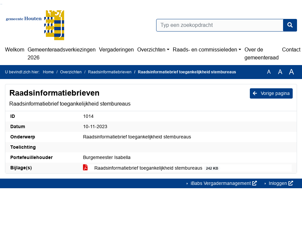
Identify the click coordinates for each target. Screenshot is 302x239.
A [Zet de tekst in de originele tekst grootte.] (269, 72)
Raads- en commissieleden (205, 49)
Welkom (14, 49)
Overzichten (151, 49)
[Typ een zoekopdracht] (226, 25)
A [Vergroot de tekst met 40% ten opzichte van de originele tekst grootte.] (291, 72)
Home (48, 72)
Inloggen (280, 183)
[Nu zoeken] (290, 25)
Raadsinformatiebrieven (110, 72)
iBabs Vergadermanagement (223, 183)
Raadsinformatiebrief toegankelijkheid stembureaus (151, 168)
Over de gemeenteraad (262, 53)
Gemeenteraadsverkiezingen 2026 (62, 53)
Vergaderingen (116, 49)
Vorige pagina (271, 93)
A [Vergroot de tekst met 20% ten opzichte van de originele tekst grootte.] (280, 71)
